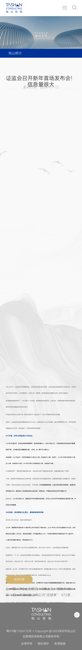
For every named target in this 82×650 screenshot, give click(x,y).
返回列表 (19, 580)
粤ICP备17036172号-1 (20, 631)
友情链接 (59, 643)
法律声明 (26, 643)
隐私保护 (43, 643)
